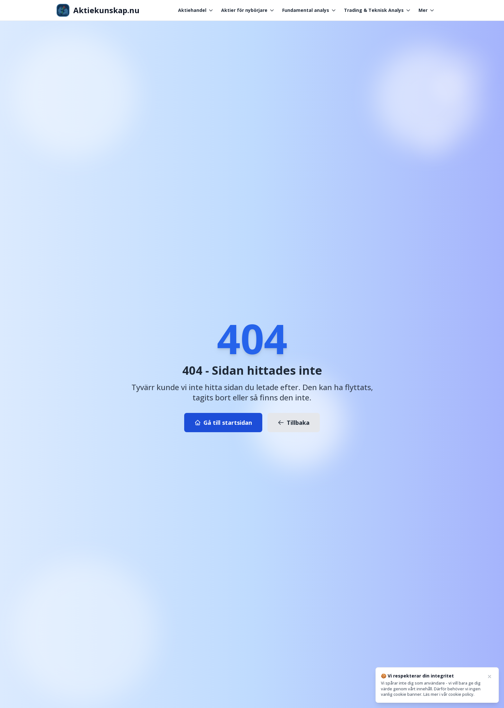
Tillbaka (294, 422)
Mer (427, 10)
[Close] (489, 676)
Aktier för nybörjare (247, 10)
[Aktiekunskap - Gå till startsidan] (98, 10)
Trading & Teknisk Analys (377, 10)
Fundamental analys (309, 10)
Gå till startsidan (223, 422)
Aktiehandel (195, 10)
